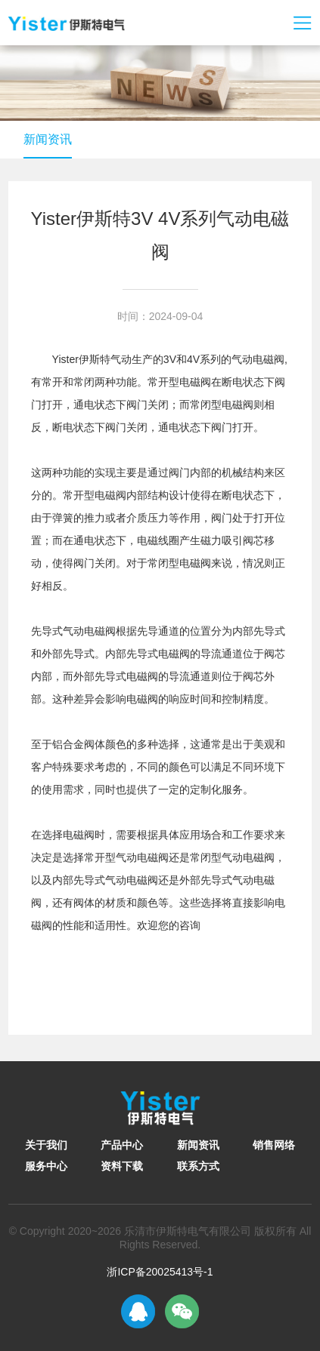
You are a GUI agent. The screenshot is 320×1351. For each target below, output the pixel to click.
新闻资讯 (47, 139)
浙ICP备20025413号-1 (160, 1272)
